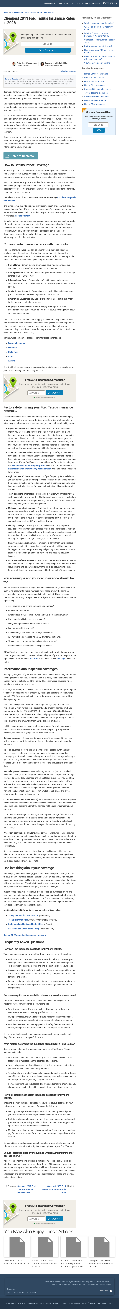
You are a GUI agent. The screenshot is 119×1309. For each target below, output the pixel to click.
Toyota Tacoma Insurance (96, 93)
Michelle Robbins (61, 63)
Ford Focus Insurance (94, 81)
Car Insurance (84, 3)
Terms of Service (88, 1303)
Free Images (101, 1303)
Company (11, 1289)
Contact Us (17, 1292)
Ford (40, 12)
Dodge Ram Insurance (94, 77)
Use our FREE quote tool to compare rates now (24, 935)
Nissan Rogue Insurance (95, 100)
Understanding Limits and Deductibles (25, 924)
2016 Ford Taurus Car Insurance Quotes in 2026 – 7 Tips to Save (74, 1252)
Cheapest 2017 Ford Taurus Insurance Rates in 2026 (102, 1252)
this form (34, 659)
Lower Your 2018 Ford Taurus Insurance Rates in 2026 (45, 1252)
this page (61, 659)
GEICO (11, 356)
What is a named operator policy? (99, 23)
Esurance (12, 347)
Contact (64, 1303)
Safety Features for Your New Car (23, 915)
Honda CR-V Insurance (94, 104)
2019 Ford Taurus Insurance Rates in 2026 (17, 1250)
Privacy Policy (74, 1303)
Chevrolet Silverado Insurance (97, 89)
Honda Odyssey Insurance (96, 74)
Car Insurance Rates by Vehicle (23, 12)
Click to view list (22, 216)
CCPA (110, 1303)
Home (5, 12)
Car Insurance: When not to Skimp (23, 929)
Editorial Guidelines (12, 79)
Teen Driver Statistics (18, 920)
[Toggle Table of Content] (20, 155)
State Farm (13, 352)
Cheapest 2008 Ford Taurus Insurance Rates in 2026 (54, 1189)
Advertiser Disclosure (68, 71)
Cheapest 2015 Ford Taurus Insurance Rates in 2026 (26, 1189)
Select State (64, 3)
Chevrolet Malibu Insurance (96, 96)
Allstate (11, 361)
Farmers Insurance (16, 343)
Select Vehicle (50, 3)
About (9, 1292)
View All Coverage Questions (97, 63)
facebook (111, 1291)
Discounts (96, 3)
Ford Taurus (48, 12)
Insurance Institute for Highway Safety (29, 465)
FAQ (73, 3)
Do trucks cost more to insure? (98, 46)
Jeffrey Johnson (31, 63)
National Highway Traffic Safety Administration (29, 469)
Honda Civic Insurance (94, 85)
